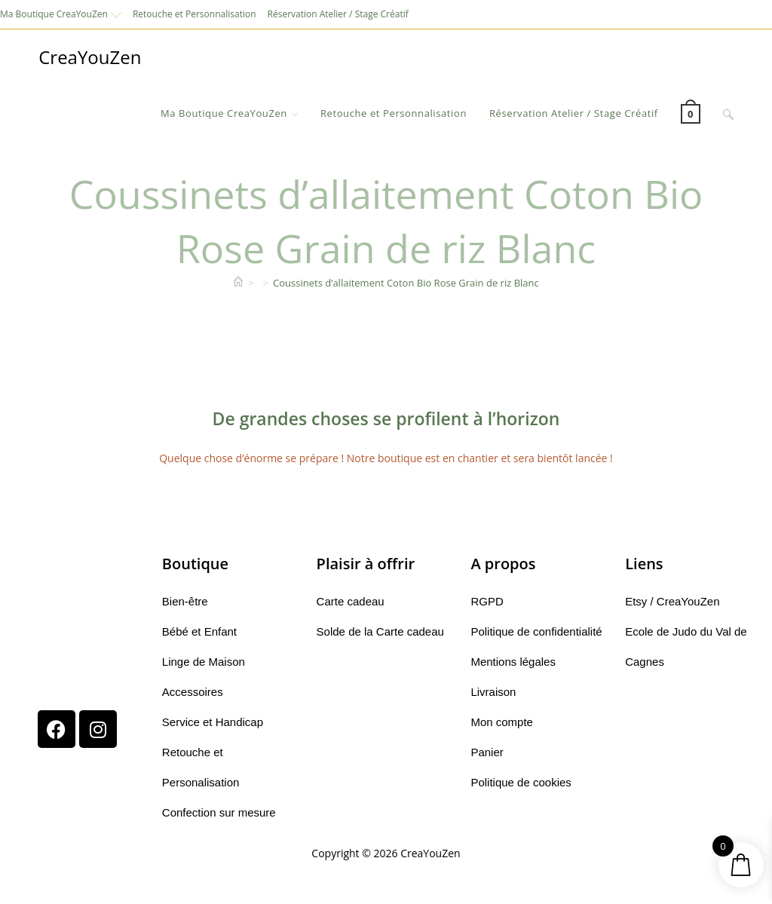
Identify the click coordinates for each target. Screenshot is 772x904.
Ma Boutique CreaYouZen (60, 14)
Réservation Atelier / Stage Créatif (338, 14)
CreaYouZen (89, 56)
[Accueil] (238, 283)
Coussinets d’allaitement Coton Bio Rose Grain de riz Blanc (406, 283)
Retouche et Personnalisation (194, 14)
